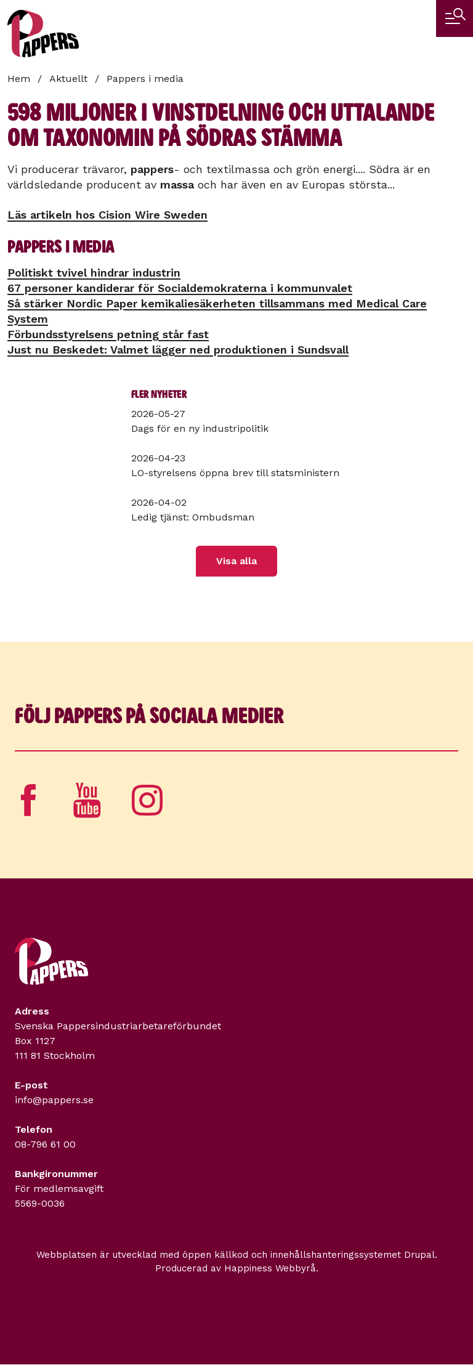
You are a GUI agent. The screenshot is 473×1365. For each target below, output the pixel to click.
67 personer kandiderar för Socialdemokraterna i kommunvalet (179, 288)
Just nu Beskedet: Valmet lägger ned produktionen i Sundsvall (178, 349)
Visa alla (236, 561)
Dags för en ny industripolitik (200, 428)
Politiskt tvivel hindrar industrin (93, 272)
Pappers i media (145, 78)
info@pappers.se (54, 1100)
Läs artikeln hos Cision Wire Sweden (107, 214)
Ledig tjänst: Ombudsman (192, 517)
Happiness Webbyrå (270, 1268)
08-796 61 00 (45, 1144)
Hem (18, 78)
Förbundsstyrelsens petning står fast (108, 334)
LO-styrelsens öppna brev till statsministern (235, 473)
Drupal (419, 1254)
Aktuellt (68, 78)
